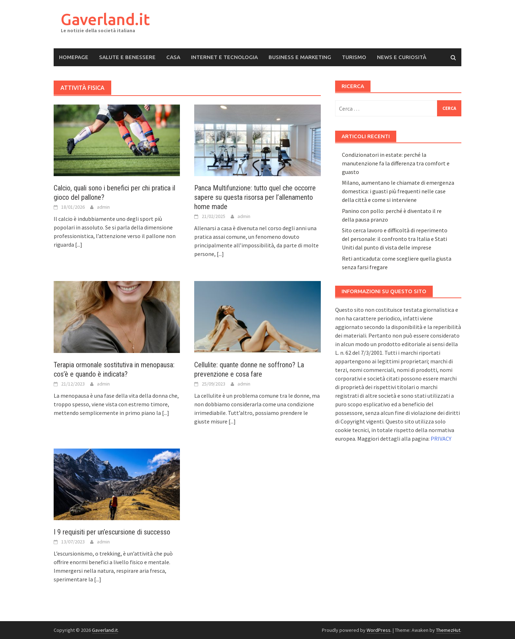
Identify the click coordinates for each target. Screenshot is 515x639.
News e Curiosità (401, 57)
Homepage (73, 57)
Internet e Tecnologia (224, 57)
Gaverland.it (105, 19)
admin (103, 207)
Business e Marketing (300, 57)
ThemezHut (448, 630)
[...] (78, 244)
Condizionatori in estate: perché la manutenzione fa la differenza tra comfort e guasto (396, 163)
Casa (173, 57)
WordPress (379, 630)
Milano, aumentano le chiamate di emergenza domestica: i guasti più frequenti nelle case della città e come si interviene (398, 191)
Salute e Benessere (127, 57)
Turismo (354, 57)
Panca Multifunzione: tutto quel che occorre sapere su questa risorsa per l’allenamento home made (255, 197)
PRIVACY (441, 438)
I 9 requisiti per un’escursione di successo (112, 532)
